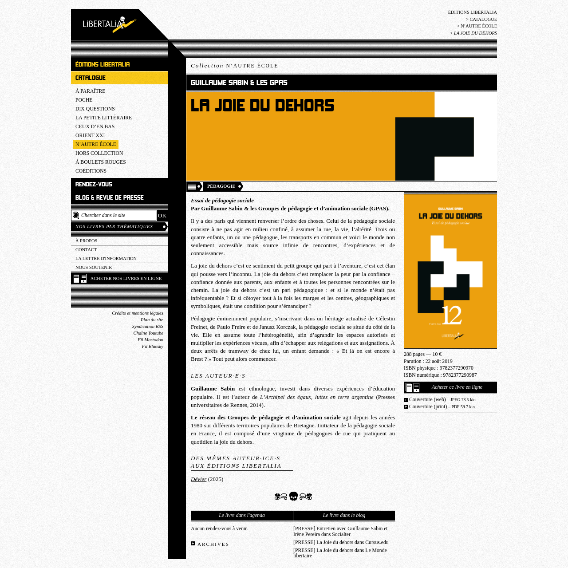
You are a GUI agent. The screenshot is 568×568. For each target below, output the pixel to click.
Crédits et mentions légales (137, 313)
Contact (86, 249)
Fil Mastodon (150, 339)
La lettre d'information (106, 258)
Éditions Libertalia (472, 12)
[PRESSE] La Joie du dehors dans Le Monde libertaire (340, 553)
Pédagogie (221, 186)
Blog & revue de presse (109, 197)
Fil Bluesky (152, 346)
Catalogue (483, 19)
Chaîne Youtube (148, 333)
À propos (86, 240)
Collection (234, 65)
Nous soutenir (93, 267)
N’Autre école (479, 26)
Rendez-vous (93, 184)
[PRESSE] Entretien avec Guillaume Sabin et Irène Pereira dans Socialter (340, 531)
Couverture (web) (442, 399)
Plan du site (152, 319)
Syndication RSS (147, 326)
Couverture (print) (442, 407)
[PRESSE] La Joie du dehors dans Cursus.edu (341, 542)
